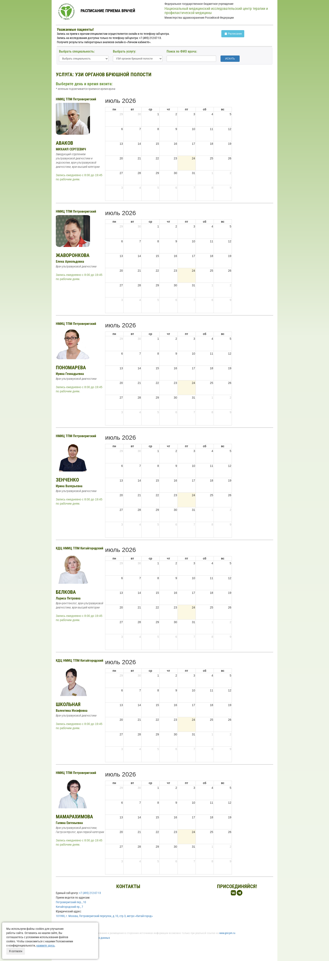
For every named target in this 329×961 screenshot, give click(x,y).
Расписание (233, 33)
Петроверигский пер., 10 (71, 902)
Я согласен (15, 951)
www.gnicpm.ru (227, 933)
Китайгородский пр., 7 (69, 906)
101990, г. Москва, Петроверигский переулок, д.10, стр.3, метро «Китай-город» (104, 916)
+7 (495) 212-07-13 (90, 893)
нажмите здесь (45, 945)
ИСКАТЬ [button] (230, 58)
